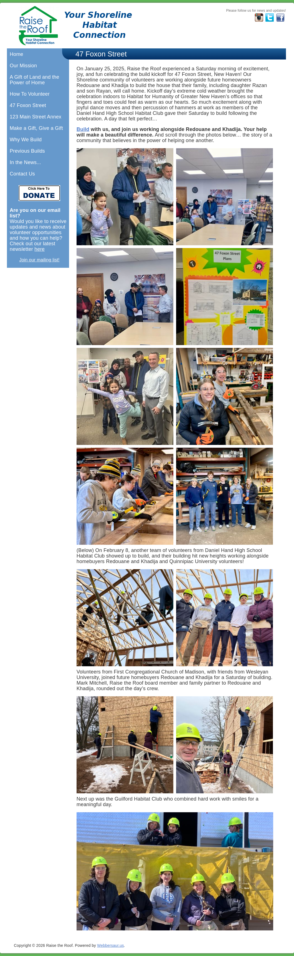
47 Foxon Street (28, 105)
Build (83, 129)
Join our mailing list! (39, 259)
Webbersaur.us (110, 945)
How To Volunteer (30, 94)
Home (16, 54)
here (39, 249)
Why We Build (26, 139)
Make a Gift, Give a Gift (36, 128)
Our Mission (23, 65)
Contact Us (22, 174)
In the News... (25, 162)
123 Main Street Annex (35, 117)
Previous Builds (27, 151)
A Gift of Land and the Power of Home (34, 79)
